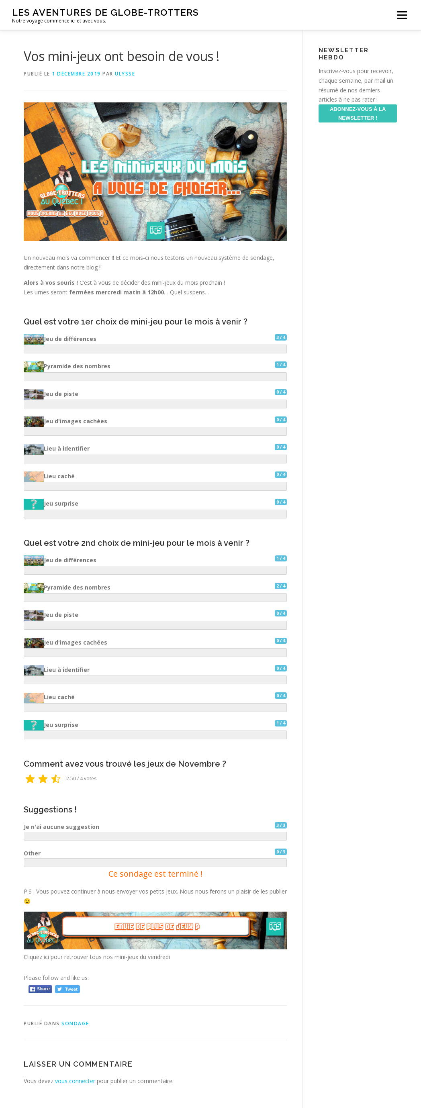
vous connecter (75, 1081)
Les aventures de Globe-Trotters (105, 12)
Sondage (75, 1023)
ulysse (125, 73)
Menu (402, 15)
